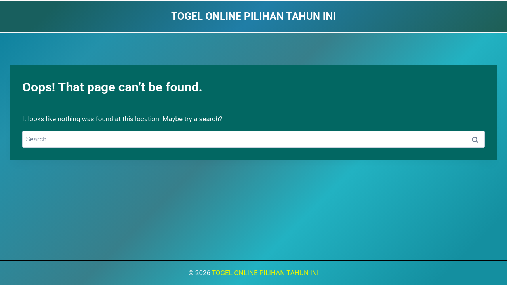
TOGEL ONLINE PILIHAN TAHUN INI (265, 273)
